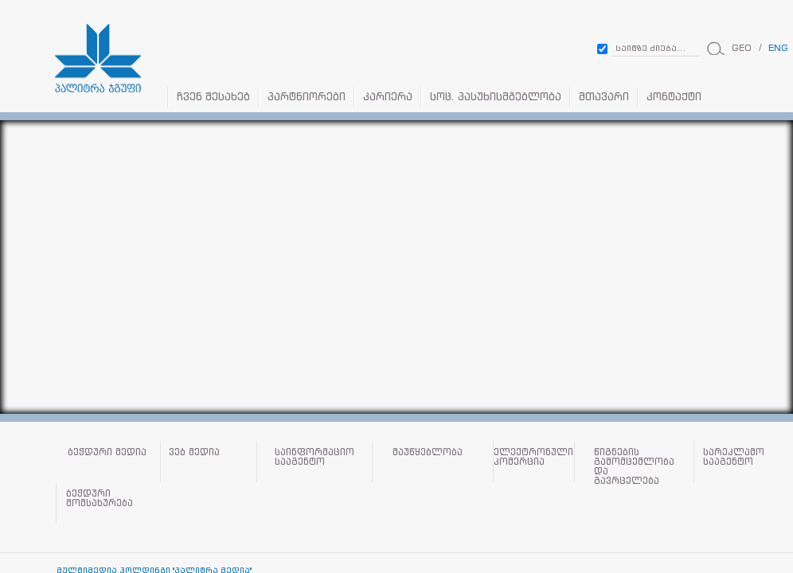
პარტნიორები (307, 96)
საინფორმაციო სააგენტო (314, 457)
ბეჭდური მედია (107, 452)
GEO (742, 47)
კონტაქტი (674, 96)
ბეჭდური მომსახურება (99, 499)
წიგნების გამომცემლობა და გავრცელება (634, 466)
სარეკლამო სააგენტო (733, 457)
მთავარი (604, 96)
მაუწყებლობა (428, 452)
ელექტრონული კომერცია (533, 457)
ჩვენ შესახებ (213, 96)
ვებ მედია (194, 452)
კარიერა (387, 96)
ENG (778, 47)
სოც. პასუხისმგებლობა (495, 96)
